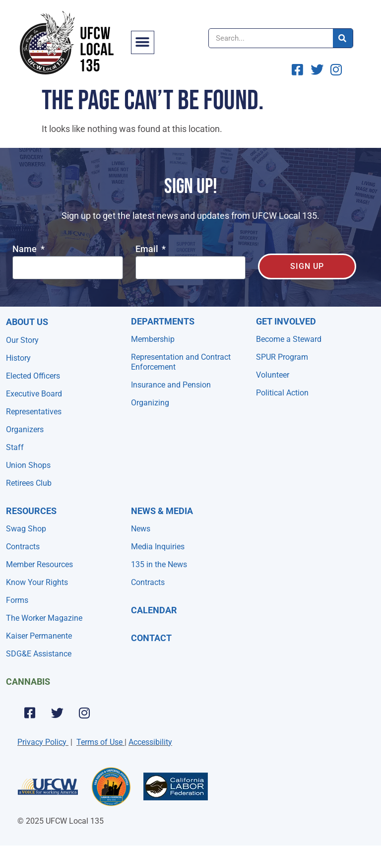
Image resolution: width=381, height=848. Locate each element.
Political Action (282, 392)
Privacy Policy (41, 742)
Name (25, 249)
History (18, 358)
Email (147, 249)
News (140, 528)
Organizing (150, 402)
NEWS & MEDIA (162, 511)
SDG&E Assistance (38, 653)
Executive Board (34, 393)
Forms (17, 600)
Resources (31, 511)
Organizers (25, 429)
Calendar (154, 610)
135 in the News (159, 564)
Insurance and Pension (171, 385)
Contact (151, 638)
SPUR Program (282, 357)
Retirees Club (29, 483)
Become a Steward (288, 339)
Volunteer (272, 375)
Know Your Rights (37, 582)
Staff (15, 447)
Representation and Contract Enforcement (181, 362)
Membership (153, 339)
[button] (142, 42)
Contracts (23, 546)
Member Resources (39, 564)
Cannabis (28, 681)
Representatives (34, 411)
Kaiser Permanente (39, 636)
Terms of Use (99, 742)
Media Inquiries (158, 546)
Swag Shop (26, 528)
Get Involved (286, 321)
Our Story (22, 340)
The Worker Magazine (44, 618)
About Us (27, 322)
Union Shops (28, 465)
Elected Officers (33, 376)
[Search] (343, 38)
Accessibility (150, 742)
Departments (162, 321)
